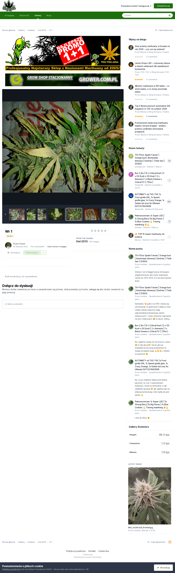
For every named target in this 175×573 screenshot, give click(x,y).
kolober (138, 227)
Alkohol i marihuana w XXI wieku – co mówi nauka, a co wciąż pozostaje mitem (152, 89)
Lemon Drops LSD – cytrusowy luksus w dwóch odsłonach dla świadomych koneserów (152, 66)
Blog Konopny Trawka (159, 52)
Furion (22, 243)
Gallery (37, 16)
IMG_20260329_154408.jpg (140, 527)
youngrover (140, 166)
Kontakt (92, 551)
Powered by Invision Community (87, 557)
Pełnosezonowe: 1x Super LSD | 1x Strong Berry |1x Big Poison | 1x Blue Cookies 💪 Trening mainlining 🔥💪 (151, 404)
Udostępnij (13, 252)
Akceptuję (163, 567)
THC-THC (145, 72)
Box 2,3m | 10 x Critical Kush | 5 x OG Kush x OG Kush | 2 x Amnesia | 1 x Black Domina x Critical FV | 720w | (152, 328)
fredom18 (139, 185)
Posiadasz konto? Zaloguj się (136, 6)
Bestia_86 (139, 209)
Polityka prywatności (76, 551)
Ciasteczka (103, 551)
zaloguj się (94, 289)
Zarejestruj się (163, 6)
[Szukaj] (137, 15)
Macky (143, 52)
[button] (5, 214)
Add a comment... (14, 304)
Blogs (49, 15)
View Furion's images (57, 246)
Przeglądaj (9, 15)
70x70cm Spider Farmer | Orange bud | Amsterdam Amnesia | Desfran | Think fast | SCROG (153, 258)
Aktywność (24, 15)
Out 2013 (82, 241)
